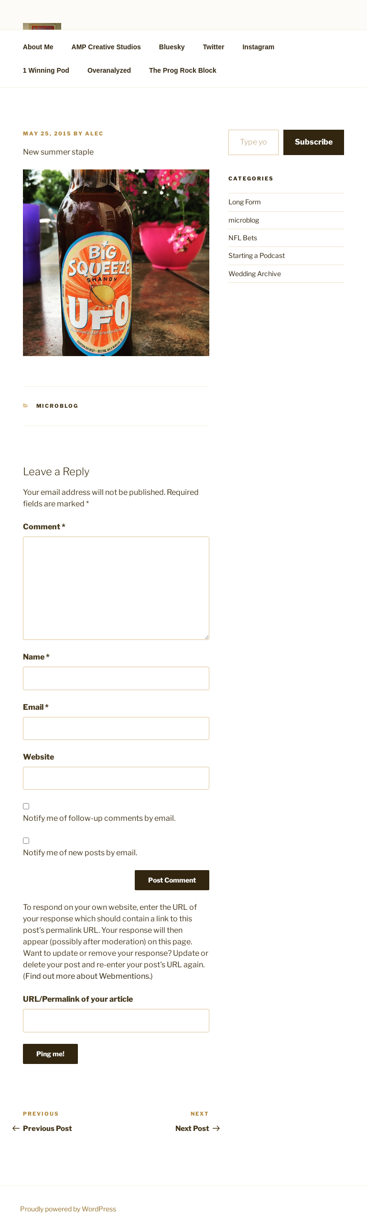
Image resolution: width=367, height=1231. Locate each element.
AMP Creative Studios (106, 47)
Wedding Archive (254, 273)
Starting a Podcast (256, 255)
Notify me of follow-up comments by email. (99, 818)
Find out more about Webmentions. (88, 976)
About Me (38, 47)
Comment (44, 526)
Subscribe (314, 141)
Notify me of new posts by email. (80, 852)
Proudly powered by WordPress (68, 1209)
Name (36, 656)
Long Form (244, 202)
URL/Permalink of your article (78, 999)
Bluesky (172, 47)
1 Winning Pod (46, 70)
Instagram (258, 47)
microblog (57, 406)
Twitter (214, 47)
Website (38, 756)
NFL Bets (242, 238)
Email (36, 707)
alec (94, 133)
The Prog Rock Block (182, 70)
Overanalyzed (109, 70)
